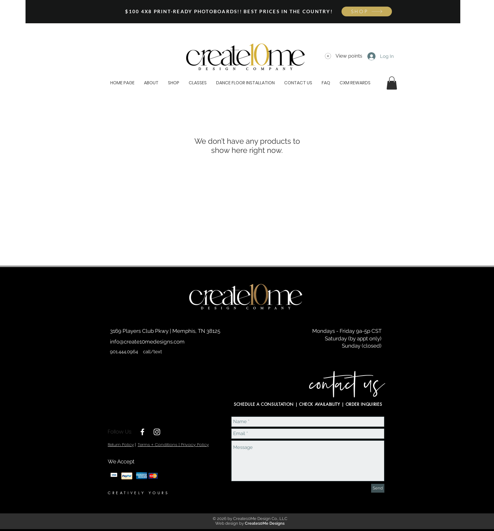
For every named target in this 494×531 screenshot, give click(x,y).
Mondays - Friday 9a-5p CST (347, 331)
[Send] (377, 488)
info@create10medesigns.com (147, 341)
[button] (391, 83)
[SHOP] (367, 11)
